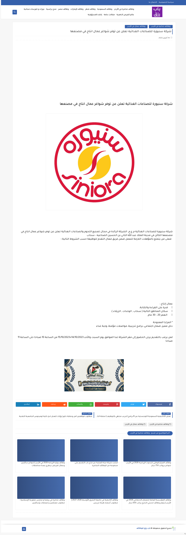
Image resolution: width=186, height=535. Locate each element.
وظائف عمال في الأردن (135, 27)
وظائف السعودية (103, 9)
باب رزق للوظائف (142, 528)
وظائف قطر (89, 9)
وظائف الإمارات (75, 9)
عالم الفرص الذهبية (124, 15)
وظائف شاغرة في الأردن (123, 9)
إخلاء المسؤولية (94, 15)
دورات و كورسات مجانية (33, 9)
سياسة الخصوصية (165, 2)
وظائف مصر (62, 9)
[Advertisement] (93, 66)
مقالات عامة (108, 15)
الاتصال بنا (152, 2)
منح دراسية (50, 9)
